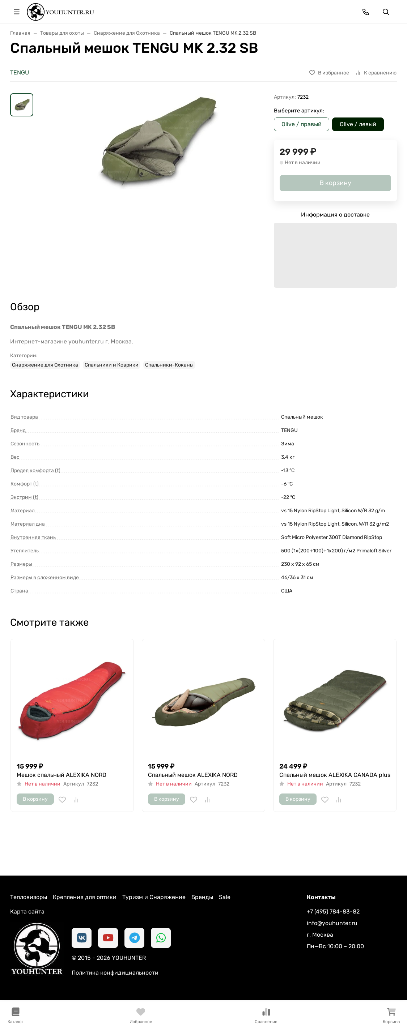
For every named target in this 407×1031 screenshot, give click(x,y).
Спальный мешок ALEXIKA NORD (193, 774)
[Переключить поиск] (386, 12)
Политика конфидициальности (115, 972)
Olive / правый (301, 124)
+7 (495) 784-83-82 (333, 911)
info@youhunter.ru (332, 923)
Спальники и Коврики (112, 365)
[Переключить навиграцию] (16, 12)
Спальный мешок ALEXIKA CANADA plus (334, 774)
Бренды (202, 897)
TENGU (19, 72)
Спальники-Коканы (169, 365)
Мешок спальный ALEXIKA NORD (61, 774)
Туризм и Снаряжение (154, 897)
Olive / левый (358, 124)
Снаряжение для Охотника (45, 365)
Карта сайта (27, 911)
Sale (224, 897)
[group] (155, 190)
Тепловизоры (28, 897)
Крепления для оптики (84, 897)
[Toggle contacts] (365, 12)
